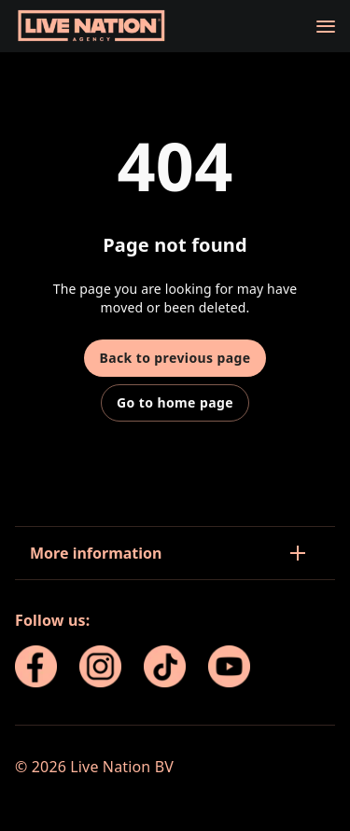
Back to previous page (174, 358)
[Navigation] (325, 26)
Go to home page (175, 402)
